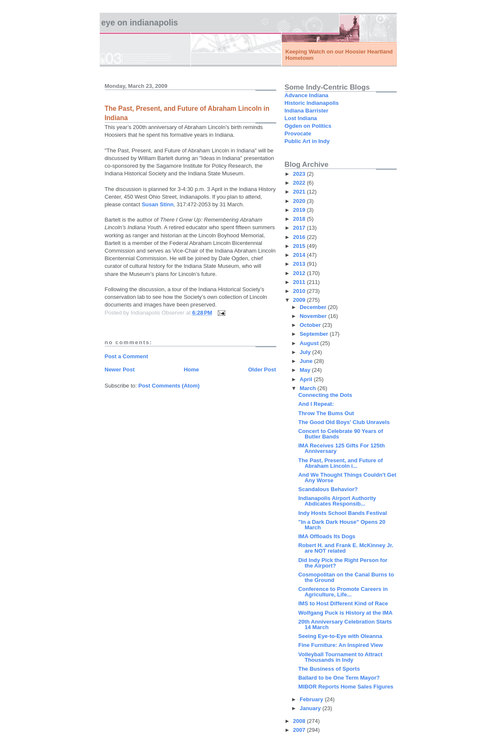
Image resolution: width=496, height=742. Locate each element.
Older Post (262, 369)
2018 (300, 219)
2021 (300, 191)
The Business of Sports (329, 669)
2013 (300, 264)
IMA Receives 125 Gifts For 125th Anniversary (341, 448)
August (310, 343)
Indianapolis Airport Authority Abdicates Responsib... (337, 501)
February (312, 699)
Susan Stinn (158, 204)
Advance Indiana (306, 95)
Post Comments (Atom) (168, 385)
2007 (300, 730)
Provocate (298, 133)
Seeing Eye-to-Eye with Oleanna (340, 636)
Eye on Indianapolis (139, 22)
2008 (300, 721)
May (306, 370)
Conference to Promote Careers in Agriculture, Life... (343, 592)
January (311, 708)
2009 (300, 300)
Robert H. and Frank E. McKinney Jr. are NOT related (345, 548)
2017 (300, 228)
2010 (300, 291)
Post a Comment (127, 356)
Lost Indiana (301, 118)
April (307, 379)
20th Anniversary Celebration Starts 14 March (345, 624)
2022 (300, 183)
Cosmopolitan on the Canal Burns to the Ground (346, 577)
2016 (300, 237)
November (314, 316)
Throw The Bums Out (326, 413)
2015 (300, 246)
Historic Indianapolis (312, 103)
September (315, 334)
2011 (300, 282)
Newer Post (120, 369)
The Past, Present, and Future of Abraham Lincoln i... (340, 463)
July (306, 352)
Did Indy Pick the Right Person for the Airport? (342, 563)
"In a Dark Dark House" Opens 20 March (341, 525)
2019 (300, 210)
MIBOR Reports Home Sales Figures (345, 686)
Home (191, 369)
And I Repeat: (316, 404)
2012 (300, 273)
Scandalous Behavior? (328, 489)
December (314, 307)
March (308, 388)
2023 (300, 174)
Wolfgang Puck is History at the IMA (345, 613)
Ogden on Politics (308, 126)
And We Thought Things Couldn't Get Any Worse (347, 477)
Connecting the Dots (325, 395)
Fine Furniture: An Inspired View (340, 645)
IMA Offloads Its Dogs (327, 536)
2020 (300, 201)
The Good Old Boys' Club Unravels (344, 422)
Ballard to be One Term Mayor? (339, 678)
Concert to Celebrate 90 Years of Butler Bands (340, 434)
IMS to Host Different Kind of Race (343, 603)
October (311, 325)
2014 (300, 255)
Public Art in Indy (307, 141)
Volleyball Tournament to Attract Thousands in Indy (340, 657)
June (307, 361)
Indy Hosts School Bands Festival (342, 513)
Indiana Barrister (306, 110)
